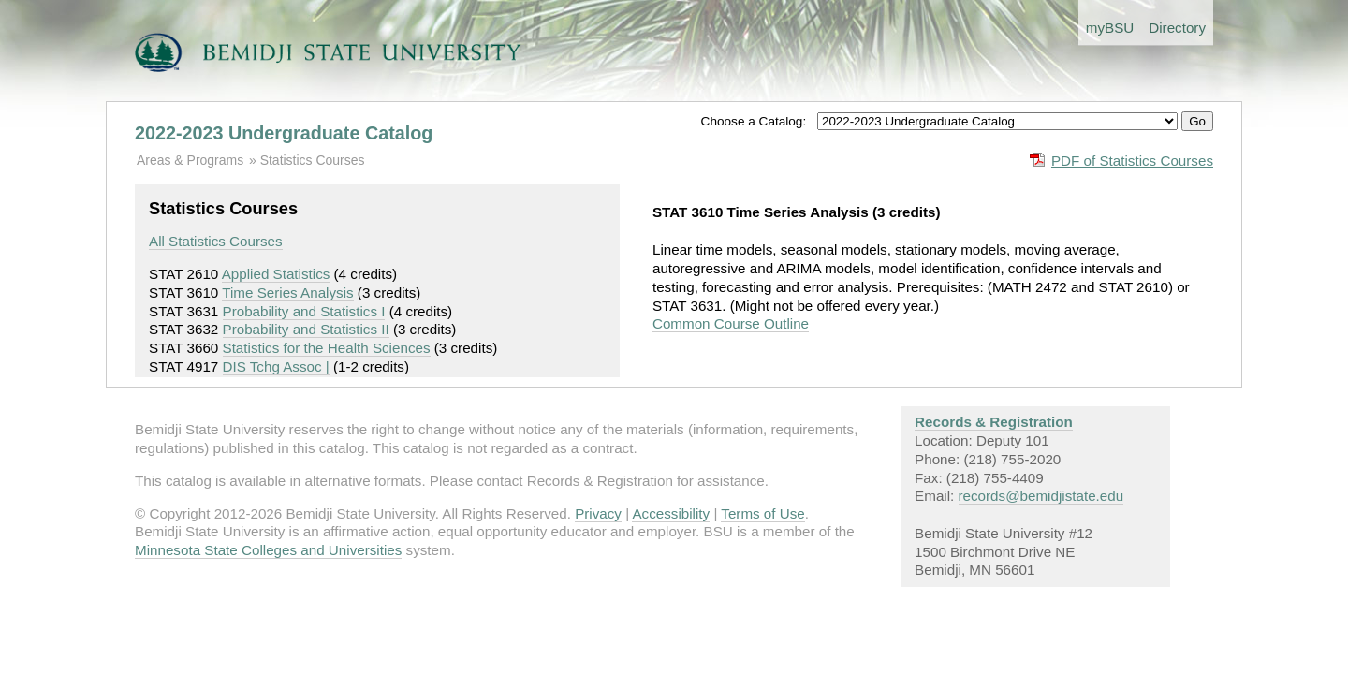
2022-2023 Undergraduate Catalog (283, 133)
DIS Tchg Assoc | (276, 366)
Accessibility (671, 513)
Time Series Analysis (287, 292)
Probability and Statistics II (306, 329)
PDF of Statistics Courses (1132, 160)
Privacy (598, 513)
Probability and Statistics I (304, 311)
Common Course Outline (730, 323)
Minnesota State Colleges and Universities (268, 550)
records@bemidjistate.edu (1041, 496)
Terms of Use (762, 513)
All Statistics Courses (216, 241)
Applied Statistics (276, 274)
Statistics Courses (312, 160)
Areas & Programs (190, 160)
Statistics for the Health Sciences (327, 348)
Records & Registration (994, 422)
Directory (1177, 28)
